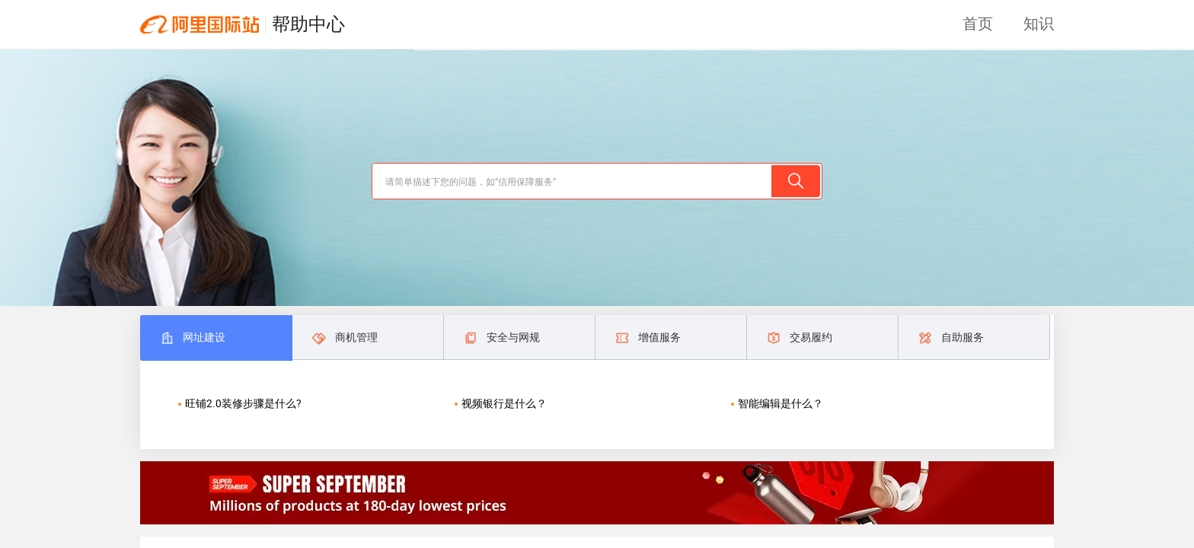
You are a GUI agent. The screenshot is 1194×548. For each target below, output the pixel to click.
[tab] (215, 338)
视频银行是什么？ (504, 403)
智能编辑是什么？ (780, 403)
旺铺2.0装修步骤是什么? (243, 403)
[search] (571, 181)
